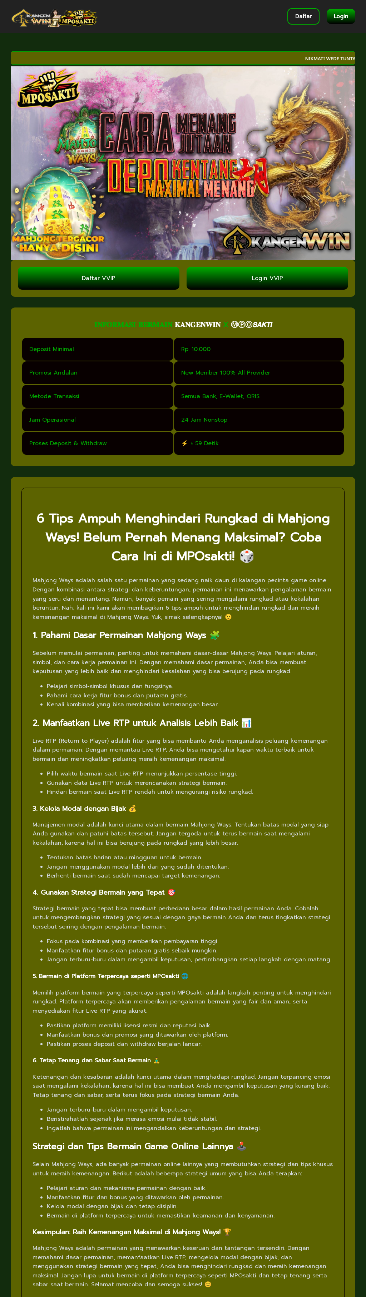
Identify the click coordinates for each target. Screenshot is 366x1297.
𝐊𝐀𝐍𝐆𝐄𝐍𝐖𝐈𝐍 (198, 324)
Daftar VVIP (98, 278)
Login (341, 16)
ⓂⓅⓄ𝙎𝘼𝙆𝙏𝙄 (251, 324)
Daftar (303, 16)
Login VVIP (267, 278)
